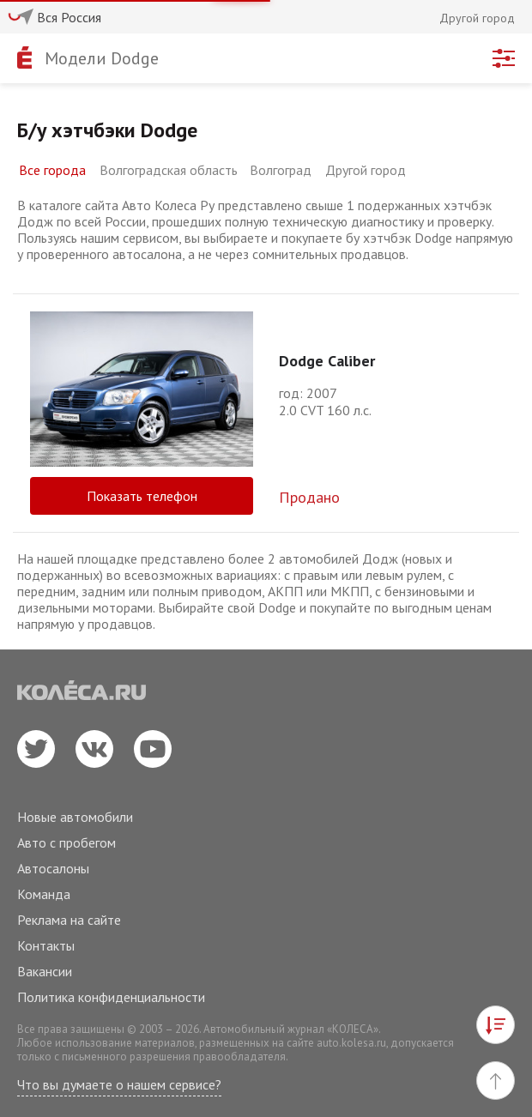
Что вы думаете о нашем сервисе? (119, 1084)
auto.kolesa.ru (351, 1042)
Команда (43, 894)
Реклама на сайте (69, 919)
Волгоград (280, 169)
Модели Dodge (102, 58)
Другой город (365, 169)
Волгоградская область (169, 169)
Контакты (46, 945)
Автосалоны (53, 868)
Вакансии (44, 971)
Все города (52, 169)
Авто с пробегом (66, 842)
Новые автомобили (75, 816)
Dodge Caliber (327, 361)
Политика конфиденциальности (111, 996)
